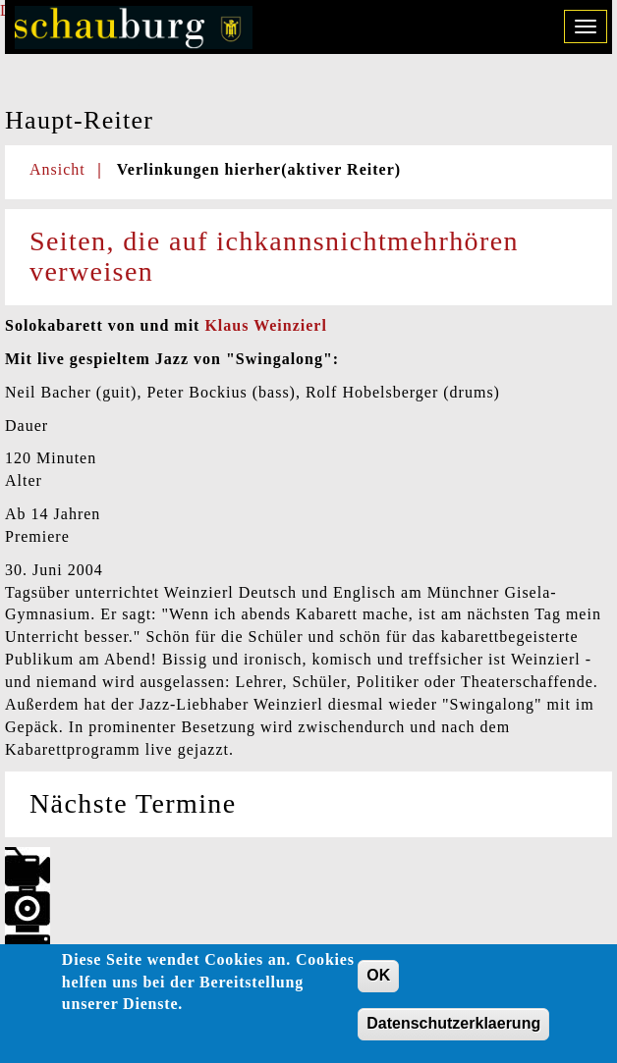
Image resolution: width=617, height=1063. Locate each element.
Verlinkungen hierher (259, 169)
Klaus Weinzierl (265, 325)
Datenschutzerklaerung (453, 1029)
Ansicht (57, 169)
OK (378, 981)
